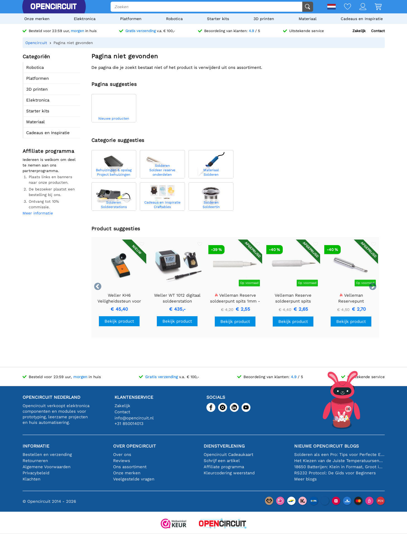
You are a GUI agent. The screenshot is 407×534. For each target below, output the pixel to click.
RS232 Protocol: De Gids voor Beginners (335, 472)
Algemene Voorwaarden (46, 466)
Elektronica (85, 18)
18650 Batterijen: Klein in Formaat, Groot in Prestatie (339, 466)
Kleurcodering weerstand (229, 472)
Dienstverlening (224, 446)
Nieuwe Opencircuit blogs (326, 446)
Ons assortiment (130, 466)
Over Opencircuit (134, 446)
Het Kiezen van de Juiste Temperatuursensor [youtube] (339, 460)
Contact (378, 31)
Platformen (131, 18)
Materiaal (307, 18)
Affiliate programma (224, 466)
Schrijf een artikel (222, 460)
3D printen (264, 18)
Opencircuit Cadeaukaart (228, 454)
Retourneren (35, 460)
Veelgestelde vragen (133, 479)
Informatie (36, 446)
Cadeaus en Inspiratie (362, 18)
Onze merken (37, 18)
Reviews (121, 460)
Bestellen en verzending (47, 454)
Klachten (31, 479)
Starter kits (218, 18)
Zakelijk (358, 31)
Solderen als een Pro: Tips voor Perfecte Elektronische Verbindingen (339, 454)
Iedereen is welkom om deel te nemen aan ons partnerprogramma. (49, 165)
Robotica (174, 18)
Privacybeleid (36, 472)
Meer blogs (305, 479)
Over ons (122, 454)
